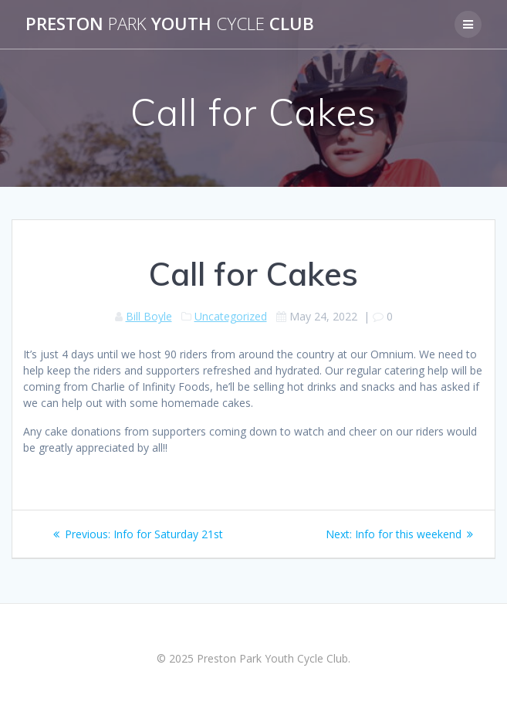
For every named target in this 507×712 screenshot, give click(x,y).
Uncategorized (230, 316)
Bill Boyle (149, 316)
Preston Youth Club (169, 23)
